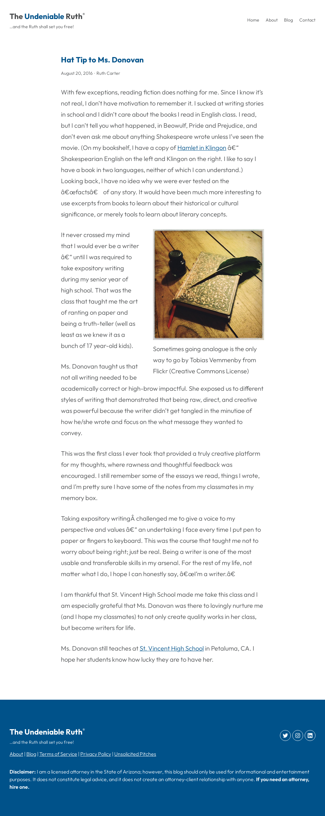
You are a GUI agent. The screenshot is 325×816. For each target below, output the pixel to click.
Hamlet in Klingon (201, 147)
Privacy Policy (95, 754)
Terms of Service (58, 754)
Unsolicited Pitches (135, 754)
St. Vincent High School (172, 648)
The (16, 16)
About (16, 754)
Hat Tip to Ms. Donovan (102, 59)
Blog (31, 754)
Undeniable (44, 16)
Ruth (74, 16)
